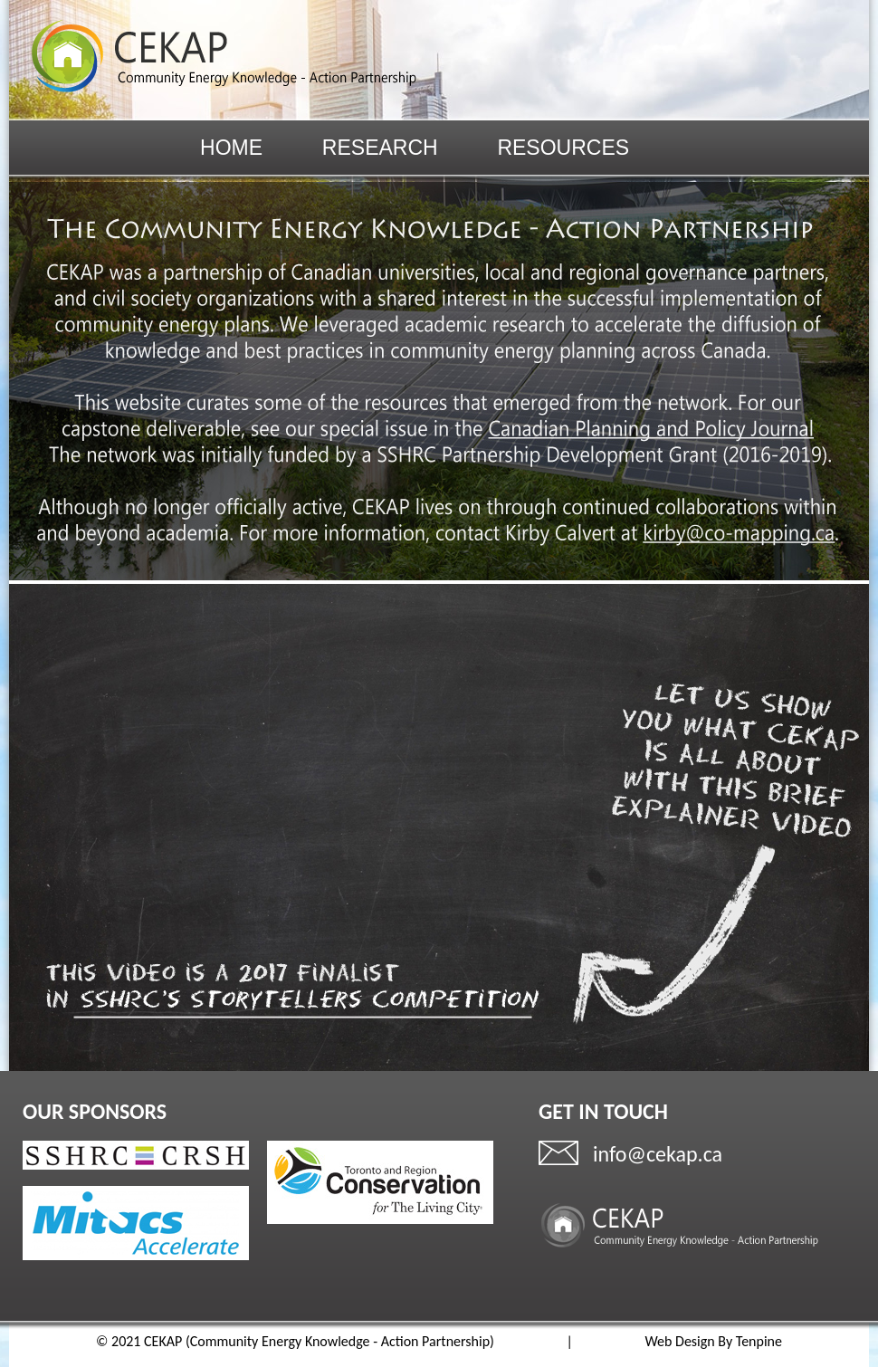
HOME (231, 149)
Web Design (679, 1341)
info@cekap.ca (657, 1154)
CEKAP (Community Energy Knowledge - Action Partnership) (319, 1341)
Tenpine (759, 1341)
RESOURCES (563, 149)
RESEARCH (380, 149)
